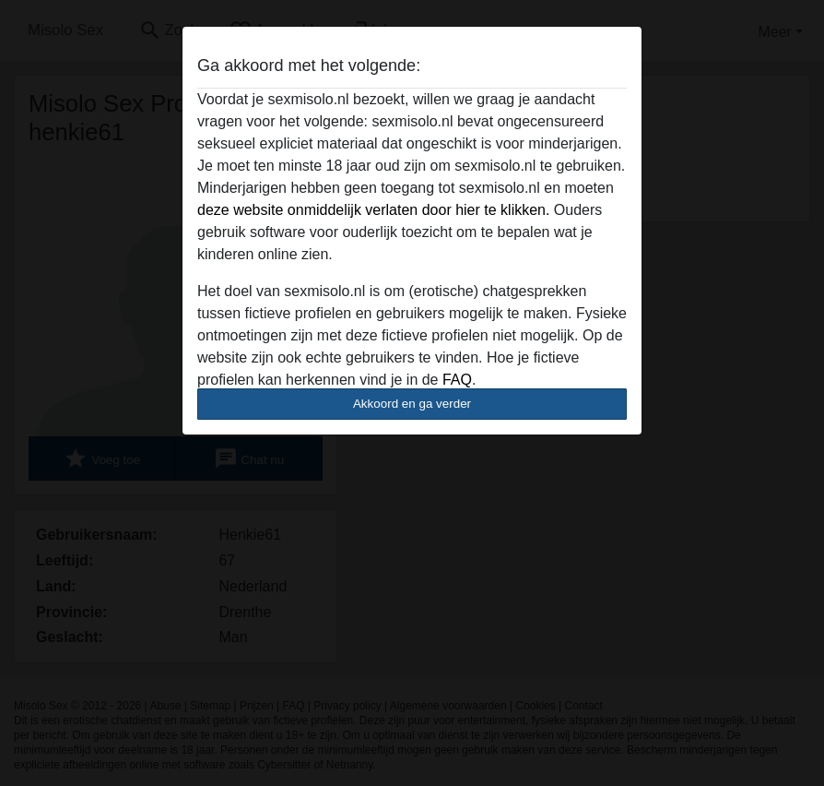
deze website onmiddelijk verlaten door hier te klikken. (373, 210)
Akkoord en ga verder (412, 404)
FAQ (457, 379)
